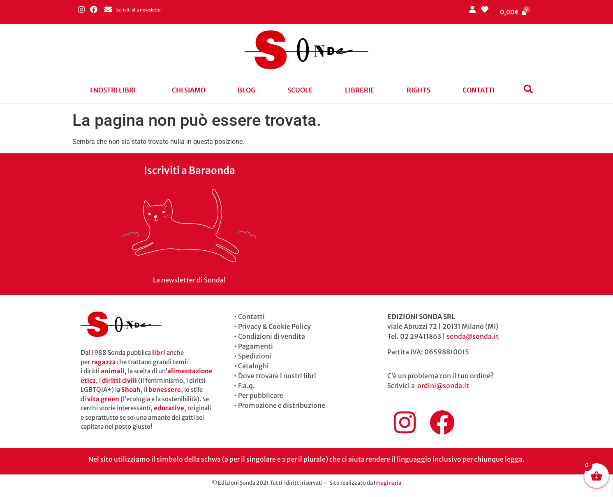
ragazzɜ (103, 362)
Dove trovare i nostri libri (277, 376)
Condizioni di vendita (271, 336)
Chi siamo (189, 90)
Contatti (479, 90)
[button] (114, 90)
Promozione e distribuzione (281, 405)
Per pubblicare (260, 395)
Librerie (360, 90)
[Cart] (513, 12)
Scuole (300, 90)
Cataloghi (253, 366)
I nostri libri (113, 90)
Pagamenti (255, 346)
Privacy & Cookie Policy (274, 326)
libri (158, 352)
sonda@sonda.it (472, 336)
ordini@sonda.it (443, 385)
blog (246, 90)
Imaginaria (387, 482)
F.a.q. (246, 385)
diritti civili (119, 380)
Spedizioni (254, 356)
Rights (418, 90)
